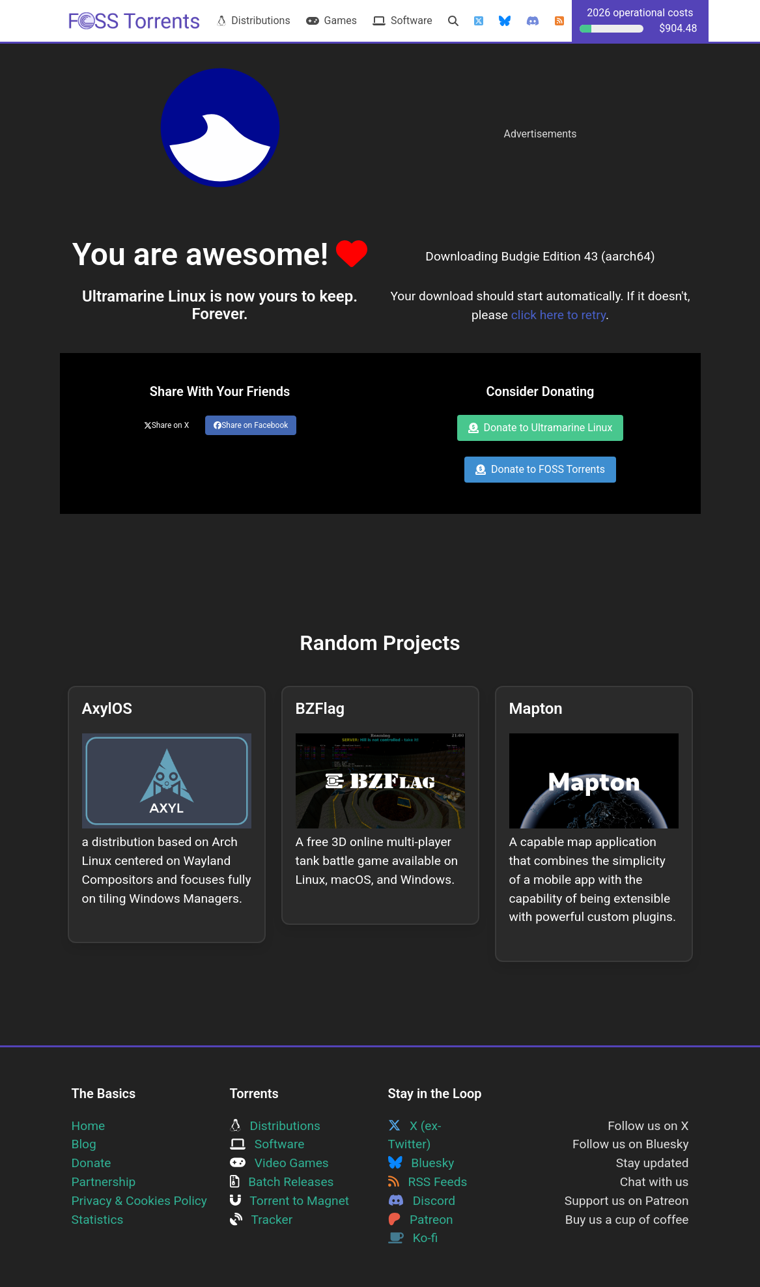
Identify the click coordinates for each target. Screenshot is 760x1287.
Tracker (261, 1219)
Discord (422, 1200)
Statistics (98, 1219)
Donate (91, 1162)
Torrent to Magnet (290, 1200)
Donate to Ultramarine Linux (540, 427)
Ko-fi (413, 1237)
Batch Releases (282, 1181)
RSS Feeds (428, 1181)
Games (331, 20)
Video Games (279, 1162)
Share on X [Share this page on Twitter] (167, 425)
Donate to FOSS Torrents (540, 469)
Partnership (104, 1181)
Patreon (420, 1219)
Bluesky (421, 1162)
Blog (84, 1144)
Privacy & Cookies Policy (139, 1200)
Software (402, 20)
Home (89, 1125)
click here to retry (558, 314)
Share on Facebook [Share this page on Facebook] (251, 425)
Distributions (253, 20)
